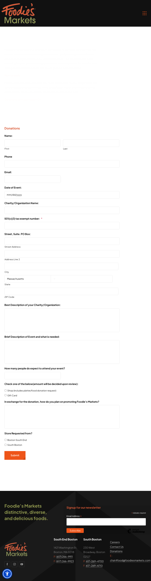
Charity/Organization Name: (21, 203)
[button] (7, 573)
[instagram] (14, 564)
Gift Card (12, 395)
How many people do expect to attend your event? (34, 368)
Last (65, 148)
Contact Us (117, 546)
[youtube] (22, 564)
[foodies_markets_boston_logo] (19, 4)
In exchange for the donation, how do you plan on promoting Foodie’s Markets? (51, 401)
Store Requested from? (18, 433)
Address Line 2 (12, 259)
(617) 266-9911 (64, 556)
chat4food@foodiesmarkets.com (130, 560)
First (7, 148)
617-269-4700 (95, 561)
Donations (116, 551)
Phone (8, 156)
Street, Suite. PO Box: (17, 234)
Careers (115, 542)
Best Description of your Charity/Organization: (32, 304)
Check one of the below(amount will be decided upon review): (41, 384)
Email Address (74, 516)
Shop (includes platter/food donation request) (31, 390)
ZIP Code (9, 297)
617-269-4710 (94, 565)
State (7, 284)
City (7, 272)
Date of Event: (13, 187)
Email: (8, 172)
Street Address (12, 247)
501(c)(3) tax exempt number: (23, 218)
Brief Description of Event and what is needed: (32, 336)
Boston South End (17, 440)
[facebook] (7, 564)
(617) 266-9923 (65, 561)
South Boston (14, 445)
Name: (8, 135)
